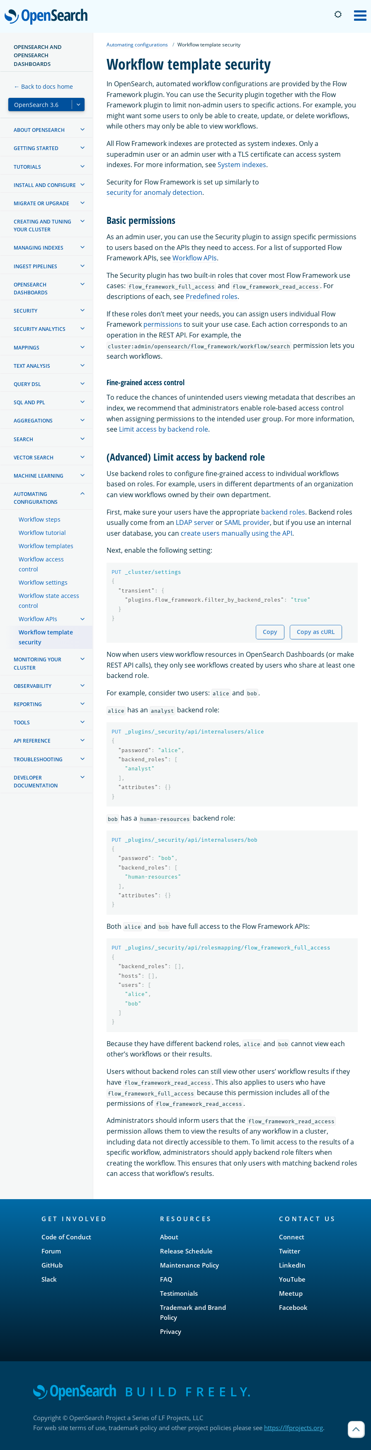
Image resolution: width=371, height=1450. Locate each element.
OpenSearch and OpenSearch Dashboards (38, 55)
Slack (49, 1279)
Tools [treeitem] (22, 722)
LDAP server (195, 522)
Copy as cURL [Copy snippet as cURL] (316, 632)
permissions (162, 324)
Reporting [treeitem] (28, 704)
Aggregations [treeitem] (33, 420)
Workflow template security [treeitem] (46, 637)
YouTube (292, 1279)
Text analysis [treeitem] (32, 365)
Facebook (293, 1307)
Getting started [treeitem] (36, 148)
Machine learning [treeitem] (38, 475)
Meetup (291, 1293)
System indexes (242, 164)
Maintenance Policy (189, 1265)
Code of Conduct (66, 1237)
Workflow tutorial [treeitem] (42, 533)
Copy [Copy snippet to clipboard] (270, 632)
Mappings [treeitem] (26, 347)
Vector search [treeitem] (33, 457)
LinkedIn (292, 1265)
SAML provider (247, 522)
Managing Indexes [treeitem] (38, 247)
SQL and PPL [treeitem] (29, 402)
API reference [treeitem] (32, 740)
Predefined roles (212, 296)
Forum (51, 1251)
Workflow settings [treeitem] (43, 582)
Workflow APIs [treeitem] (38, 619)
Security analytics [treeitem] (39, 329)
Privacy (170, 1331)
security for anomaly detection (154, 192)
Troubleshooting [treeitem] (38, 759)
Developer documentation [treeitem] (36, 781)
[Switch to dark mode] (338, 14)
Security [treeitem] (25, 310)
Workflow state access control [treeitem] (49, 601)
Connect (291, 1237)
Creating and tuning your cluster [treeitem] (42, 225)
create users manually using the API (236, 533)
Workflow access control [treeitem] (41, 564)
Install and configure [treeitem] (45, 185)
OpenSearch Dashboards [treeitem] (31, 288)
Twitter (289, 1251)
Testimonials (179, 1293)
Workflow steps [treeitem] (40, 519)
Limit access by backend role (163, 429)
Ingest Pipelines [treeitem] (35, 266)
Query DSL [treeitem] (27, 384)
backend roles (283, 512)
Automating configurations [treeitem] (36, 498)
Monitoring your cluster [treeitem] (37, 663)
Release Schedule (186, 1251)
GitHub (52, 1265)
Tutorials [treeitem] (27, 166)
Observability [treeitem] (32, 686)
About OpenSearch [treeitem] (39, 130)
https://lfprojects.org (293, 1427)
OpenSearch (48, 17)
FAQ (166, 1279)
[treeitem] (82, 129)
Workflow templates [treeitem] (46, 546)
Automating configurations (137, 44)
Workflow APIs (194, 257)
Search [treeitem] (23, 439)
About (169, 1237)
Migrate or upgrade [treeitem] (41, 203)
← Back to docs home (43, 86)
